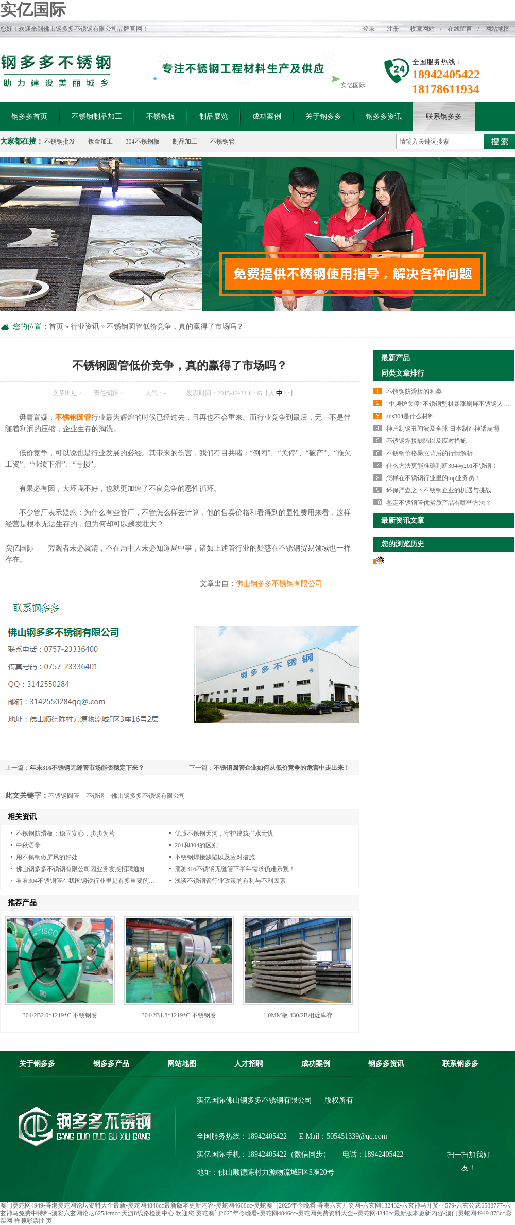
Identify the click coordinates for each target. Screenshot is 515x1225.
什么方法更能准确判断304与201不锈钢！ (441, 465)
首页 (56, 326)
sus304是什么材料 (410, 416)
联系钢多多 (444, 116)
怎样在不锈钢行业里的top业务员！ (433, 478)
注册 (393, 28)
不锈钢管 (222, 141)
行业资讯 (85, 326)
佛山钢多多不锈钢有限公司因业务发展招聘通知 (81, 869)
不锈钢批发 (59, 141)
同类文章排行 (402, 373)
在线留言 (460, 28)
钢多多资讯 (384, 116)
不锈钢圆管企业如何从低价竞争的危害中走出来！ (282, 767)
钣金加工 (100, 141)
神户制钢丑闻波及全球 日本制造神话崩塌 (442, 428)
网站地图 (497, 28)
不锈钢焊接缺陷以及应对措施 (215, 857)
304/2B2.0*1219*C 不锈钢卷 (60, 1015)
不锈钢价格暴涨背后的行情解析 (429, 453)
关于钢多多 (323, 116)
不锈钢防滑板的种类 (414, 391)
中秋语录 (28, 845)
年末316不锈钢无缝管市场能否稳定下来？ (87, 767)
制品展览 (213, 116)
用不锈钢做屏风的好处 (47, 857)
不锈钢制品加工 (97, 116)
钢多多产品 (111, 1064)
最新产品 (395, 358)
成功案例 (266, 116)
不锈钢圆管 (63, 796)
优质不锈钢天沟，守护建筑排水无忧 (224, 833)
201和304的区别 (196, 845)
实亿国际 (33, 10)
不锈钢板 (160, 116)
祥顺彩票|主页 (33, 1220)
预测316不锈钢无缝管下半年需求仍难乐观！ (235, 869)
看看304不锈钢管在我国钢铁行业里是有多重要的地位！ (91, 880)
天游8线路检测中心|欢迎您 (158, 1213)
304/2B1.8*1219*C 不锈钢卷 (179, 1015)
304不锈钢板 (143, 141)
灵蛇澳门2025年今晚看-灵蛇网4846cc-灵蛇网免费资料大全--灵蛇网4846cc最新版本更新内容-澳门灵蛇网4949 (342, 1213)
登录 (369, 28)
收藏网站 (422, 28)
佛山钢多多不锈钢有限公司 (279, 584)
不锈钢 (95, 796)
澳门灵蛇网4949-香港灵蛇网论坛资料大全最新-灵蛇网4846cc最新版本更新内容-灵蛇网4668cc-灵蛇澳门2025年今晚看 (158, 1205)
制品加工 (185, 141)
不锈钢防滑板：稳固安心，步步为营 (65, 833)
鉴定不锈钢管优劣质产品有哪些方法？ (438, 502)
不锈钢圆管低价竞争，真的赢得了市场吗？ (175, 326)
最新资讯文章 (402, 520)
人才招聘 (248, 1064)
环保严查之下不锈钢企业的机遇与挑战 (438, 490)
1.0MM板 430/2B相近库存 (298, 1015)
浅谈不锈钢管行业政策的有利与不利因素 (230, 880)
